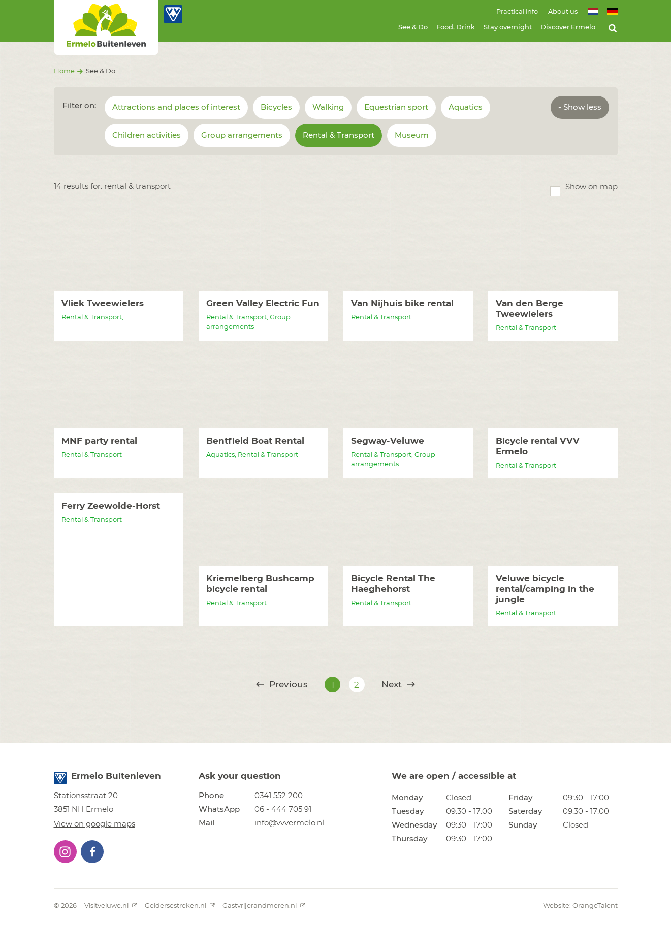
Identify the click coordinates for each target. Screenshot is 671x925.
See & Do (413, 27)
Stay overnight (508, 27)
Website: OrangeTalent (580, 906)
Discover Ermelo (567, 27)
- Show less (579, 107)
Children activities (146, 135)
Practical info (517, 12)
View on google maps (94, 824)
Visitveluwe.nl (110, 906)
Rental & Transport (338, 135)
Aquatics (466, 107)
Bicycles (276, 107)
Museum (412, 135)
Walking (328, 107)
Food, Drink (455, 27)
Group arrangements (241, 135)
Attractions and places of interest (176, 107)
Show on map (591, 187)
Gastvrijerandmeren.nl (263, 906)
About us (563, 12)
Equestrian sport (396, 107)
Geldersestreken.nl (180, 906)
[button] (65, 851)
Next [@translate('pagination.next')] (398, 684)
